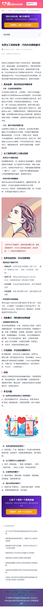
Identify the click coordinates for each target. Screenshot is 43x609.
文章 (9, 10)
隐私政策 (33, 592)
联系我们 (24, 592)
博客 (7, 592)
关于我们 (15, 592)
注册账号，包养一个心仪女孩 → (21, 25)
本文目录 (7, 34)
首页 (3, 10)
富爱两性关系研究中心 (13, 54)
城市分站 (21, 594)
